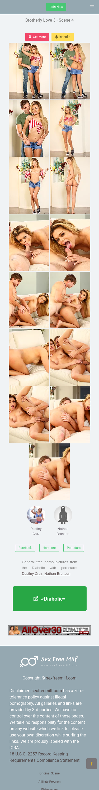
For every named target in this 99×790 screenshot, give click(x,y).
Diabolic (62, 37)
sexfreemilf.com (61, 678)
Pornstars (74, 548)
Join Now (56, 7)
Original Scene (49, 773)
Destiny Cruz (36, 521)
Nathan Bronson (63, 521)
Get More (37, 37)
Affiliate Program (50, 781)
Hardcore (49, 548)
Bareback (25, 548)
